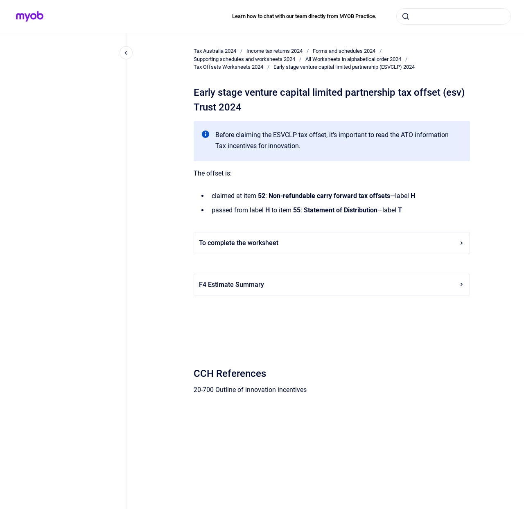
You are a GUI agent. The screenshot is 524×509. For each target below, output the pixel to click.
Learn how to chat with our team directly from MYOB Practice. (304, 16)
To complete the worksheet (332, 243)
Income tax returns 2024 (274, 51)
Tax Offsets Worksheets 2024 (228, 67)
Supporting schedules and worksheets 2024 (244, 59)
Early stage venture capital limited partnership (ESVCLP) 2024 (344, 67)
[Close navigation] (126, 52)
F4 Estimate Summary (332, 284)
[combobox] (453, 16)
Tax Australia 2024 (215, 51)
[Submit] (405, 16)
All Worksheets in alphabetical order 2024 (353, 59)
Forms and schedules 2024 (344, 51)
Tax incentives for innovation (257, 146)
